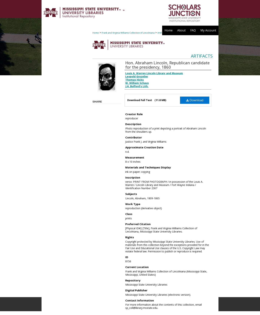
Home (95, 32)
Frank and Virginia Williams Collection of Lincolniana (128, 32)
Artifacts (202, 56)
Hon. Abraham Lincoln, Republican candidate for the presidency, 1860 (167, 65)
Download (194, 100)
